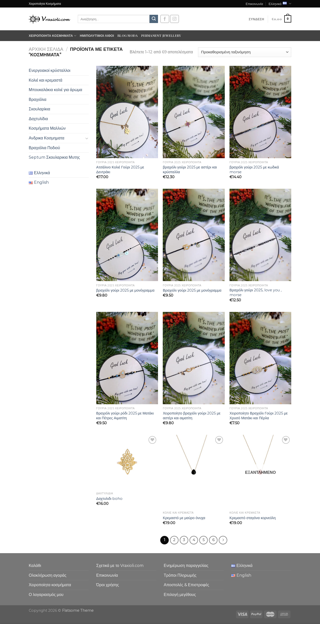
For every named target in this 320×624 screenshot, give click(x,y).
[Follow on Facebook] (164, 19)
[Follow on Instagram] (174, 19)
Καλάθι (35, 565)
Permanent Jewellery (161, 35)
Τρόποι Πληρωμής (180, 575)
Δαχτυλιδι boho (109, 498)
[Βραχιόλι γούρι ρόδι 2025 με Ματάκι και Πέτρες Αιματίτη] (127, 358)
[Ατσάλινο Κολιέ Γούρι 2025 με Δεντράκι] (127, 112)
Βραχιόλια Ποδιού (44, 147)
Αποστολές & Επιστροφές (186, 584)
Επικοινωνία (254, 4)
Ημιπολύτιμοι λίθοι (97, 35)
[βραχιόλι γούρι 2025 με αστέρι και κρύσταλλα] (193, 112)
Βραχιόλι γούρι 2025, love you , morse (255, 292)
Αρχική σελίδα (46, 49)
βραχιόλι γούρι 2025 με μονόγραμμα (125, 290)
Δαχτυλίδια (38, 118)
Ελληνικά (279, 3)
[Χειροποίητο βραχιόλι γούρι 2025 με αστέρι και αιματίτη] (193, 358)
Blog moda (128, 35)
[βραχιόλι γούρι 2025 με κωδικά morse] (260, 112)
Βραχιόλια (37, 99)
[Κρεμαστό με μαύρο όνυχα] (193, 472)
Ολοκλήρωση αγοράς (47, 575)
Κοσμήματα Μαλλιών (47, 128)
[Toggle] (87, 138)
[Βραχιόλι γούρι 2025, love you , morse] (260, 235)
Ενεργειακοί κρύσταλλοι (49, 70)
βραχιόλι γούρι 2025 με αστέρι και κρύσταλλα (190, 169)
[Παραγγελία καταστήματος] (244, 52)
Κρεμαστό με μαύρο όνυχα (184, 518)
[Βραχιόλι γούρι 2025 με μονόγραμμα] (193, 235)
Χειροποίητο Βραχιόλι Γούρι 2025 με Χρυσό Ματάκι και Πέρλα (259, 415)
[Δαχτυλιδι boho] (127, 462)
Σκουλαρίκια (39, 109)
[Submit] (154, 19)
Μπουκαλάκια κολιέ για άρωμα (55, 89)
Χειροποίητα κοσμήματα (52, 35)
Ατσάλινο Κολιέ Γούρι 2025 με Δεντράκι (120, 169)
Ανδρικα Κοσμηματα (46, 138)
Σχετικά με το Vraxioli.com (120, 565)
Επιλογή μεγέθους (180, 594)
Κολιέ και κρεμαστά (45, 80)
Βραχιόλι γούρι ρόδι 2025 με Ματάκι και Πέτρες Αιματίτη (125, 415)
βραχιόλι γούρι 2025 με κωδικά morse (254, 169)
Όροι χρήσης (107, 584)
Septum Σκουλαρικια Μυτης (54, 157)
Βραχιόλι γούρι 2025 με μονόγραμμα (192, 290)
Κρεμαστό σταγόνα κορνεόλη (253, 518)
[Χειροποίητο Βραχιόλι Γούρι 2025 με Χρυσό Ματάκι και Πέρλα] (260, 358)
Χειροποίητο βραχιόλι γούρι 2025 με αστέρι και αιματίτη (191, 415)
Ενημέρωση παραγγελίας (186, 565)
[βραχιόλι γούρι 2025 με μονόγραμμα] (127, 235)
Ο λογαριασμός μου (46, 594)
